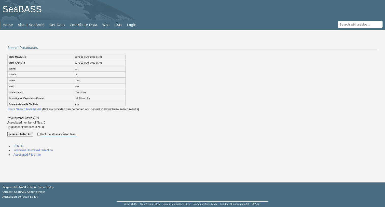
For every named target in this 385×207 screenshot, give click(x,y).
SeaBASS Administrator (29, 191)
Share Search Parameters (24, 109)
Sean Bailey (30, 196)
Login (131, 25)
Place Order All (20, 134)
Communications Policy (204, 204)
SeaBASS (22, 9)
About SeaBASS (31, 25)
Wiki (105, 25)
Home (8, 25)
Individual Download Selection (33, 150)
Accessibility (131, 204)
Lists (118, 25)
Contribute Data (83, 25)
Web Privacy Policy (150, 204)
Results (18, 146)
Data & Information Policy (176, 204)
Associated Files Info (27, 154)
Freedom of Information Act (234, 204)
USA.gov (256, 204)
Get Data (57, 25)
